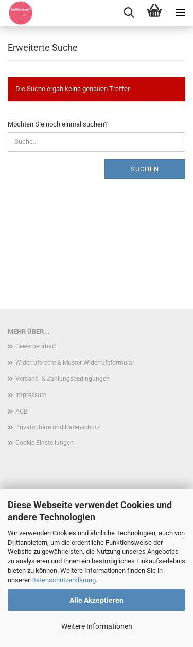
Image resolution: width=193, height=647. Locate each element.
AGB (21, 411)
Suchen (145, 169)
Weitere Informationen (96, 626)
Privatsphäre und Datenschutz (57, 427)
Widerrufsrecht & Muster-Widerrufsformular (74, 362)
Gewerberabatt (35, 346)
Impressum (31, 395)
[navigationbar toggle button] (180, 13)
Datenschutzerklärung (63, 580)
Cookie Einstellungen (44, 442)
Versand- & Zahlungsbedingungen (62, 378)
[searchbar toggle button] (129, 13)
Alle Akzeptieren (96, 600)
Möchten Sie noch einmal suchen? (58, 124)
